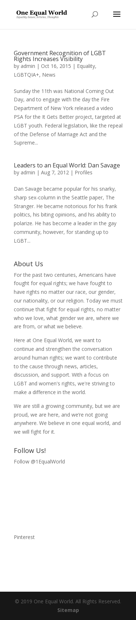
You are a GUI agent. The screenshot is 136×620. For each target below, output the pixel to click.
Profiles (83, 172)
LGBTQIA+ (26, 74)
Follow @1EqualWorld (39, 461)
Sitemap (68, 610)
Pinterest (24, 537)
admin (28, 65)
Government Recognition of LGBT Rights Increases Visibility (60, 56)
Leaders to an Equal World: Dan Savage (67, 165)
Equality (86, 65)
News (48, 74)
